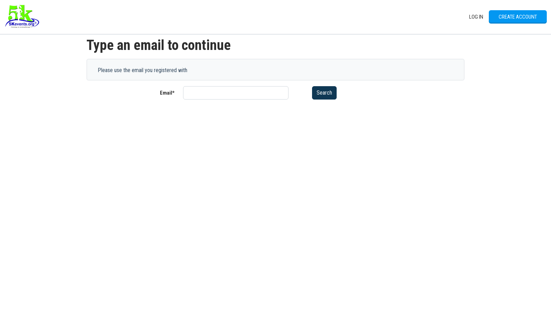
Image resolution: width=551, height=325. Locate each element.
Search (324, 92)
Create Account (518, 17)
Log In (476, 17)
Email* (167, 93)
